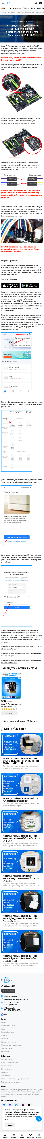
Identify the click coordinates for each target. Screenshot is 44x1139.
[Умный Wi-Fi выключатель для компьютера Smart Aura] (11, 685)
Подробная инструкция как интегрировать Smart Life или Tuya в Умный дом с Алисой (21, 647)
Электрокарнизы (6, 1048)
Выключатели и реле (8, 1026)
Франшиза (4, 1072)
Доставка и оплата (7, 1059)
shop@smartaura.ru (10, 996)
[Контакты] (40, 3)
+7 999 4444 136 (8, 986)
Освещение (4, 1039)
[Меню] (3, 3)
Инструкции (11, 12)
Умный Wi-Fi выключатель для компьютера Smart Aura (11, 705)
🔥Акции (4, 8)
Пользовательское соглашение (11, 1082)
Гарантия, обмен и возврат (10, 1062)
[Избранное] (19, 674)
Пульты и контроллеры (8, 1042)
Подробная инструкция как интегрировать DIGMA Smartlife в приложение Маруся (21, 654)
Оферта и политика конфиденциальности (15, 1079)
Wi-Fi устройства (15, 8)
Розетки (3, 1022)
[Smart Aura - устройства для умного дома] (8, 3)
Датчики (4, 1035)
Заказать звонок (8, 990)
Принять (9, 1125)
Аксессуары (5, 1052)
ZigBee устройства (29, 8)
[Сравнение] (19, 677)
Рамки (3, 1029)
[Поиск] (35, 3)
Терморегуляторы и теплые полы (12, 1045)
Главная (3, 12)
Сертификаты (5, 1075)
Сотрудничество (6, 1069)
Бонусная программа (7, 1066)
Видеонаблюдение (7, 1032)
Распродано (9, 713)
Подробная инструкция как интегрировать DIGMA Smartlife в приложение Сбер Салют (21, 661)
